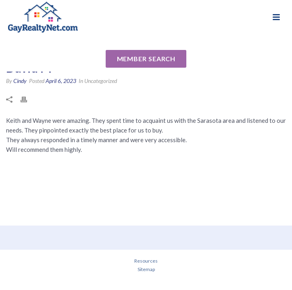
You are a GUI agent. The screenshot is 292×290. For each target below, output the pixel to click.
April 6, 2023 (61, 80)
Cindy (20, 80)
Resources (146, 261)
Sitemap (146, 269)
